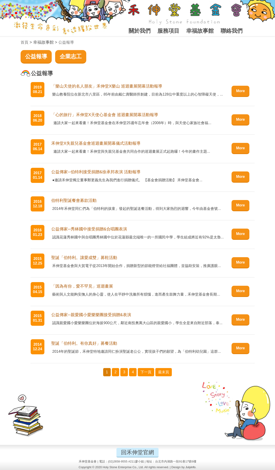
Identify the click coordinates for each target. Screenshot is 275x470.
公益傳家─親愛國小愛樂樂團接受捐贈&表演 (91, 314)
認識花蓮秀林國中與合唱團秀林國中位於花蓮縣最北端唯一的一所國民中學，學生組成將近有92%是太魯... (137, 237)
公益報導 (66, 42)
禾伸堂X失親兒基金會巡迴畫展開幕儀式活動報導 (95, 143)
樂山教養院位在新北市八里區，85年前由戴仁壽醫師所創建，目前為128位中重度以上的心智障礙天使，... (137, 94)
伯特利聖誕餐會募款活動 (74, 200)
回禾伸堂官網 (137, 452)
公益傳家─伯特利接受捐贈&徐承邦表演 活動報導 (95, 172)
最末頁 (163, 372)
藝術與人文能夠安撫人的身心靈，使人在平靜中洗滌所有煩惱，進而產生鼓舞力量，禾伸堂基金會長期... (135, 294)
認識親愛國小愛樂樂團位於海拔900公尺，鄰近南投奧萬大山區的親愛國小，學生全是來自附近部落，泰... (136, 323)
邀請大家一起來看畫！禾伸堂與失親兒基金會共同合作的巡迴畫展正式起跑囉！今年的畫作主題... (130, 151)
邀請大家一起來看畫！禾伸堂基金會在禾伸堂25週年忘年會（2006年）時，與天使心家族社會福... (131, 123)
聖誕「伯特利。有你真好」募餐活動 (84, 343)
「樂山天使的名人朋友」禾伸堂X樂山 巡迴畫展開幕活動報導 (106, 86)
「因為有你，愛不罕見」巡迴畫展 (82, 286)
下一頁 (145, 372)
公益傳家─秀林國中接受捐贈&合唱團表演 (89, 229)
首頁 (24, 42)
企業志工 (71, 56)
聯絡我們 (232, 31)
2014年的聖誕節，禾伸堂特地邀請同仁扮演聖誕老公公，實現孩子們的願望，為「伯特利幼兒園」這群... (136, 351)
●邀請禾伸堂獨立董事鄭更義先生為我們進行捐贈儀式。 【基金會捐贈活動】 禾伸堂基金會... (126, 180)
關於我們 (140, 31)
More (240, 91)
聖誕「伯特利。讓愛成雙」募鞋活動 (84, 257)
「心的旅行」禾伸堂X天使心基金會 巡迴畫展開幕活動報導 (104, 114)
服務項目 (168, 31)
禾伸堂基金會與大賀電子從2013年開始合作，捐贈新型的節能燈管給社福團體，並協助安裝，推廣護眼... (136, 266)
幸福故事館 (200, 31)
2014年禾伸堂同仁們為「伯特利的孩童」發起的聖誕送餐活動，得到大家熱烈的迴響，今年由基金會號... (136, 209)
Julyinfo (191, 467)
